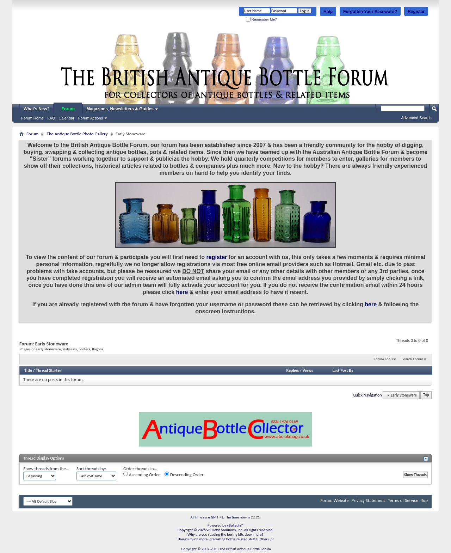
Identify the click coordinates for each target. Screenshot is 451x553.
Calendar (66, 118)
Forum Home (32, 118)
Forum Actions (90, 118)
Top (426, 395)
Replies (292, 370)
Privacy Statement (368, 500)
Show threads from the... (46, 468)
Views (308, 370)
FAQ (51, 118)
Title (28, 370)
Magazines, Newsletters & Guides (120, 108)
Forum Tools (383, 359)
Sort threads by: (91, 468)
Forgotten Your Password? (370, 11)
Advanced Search (416, 118)
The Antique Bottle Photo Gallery (77, 133)
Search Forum (413, 359)
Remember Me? (261, 19)
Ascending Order (141, 474)
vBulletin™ (235, 525)
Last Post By (343, 370)
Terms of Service (403, 500)
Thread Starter (48, 370)
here (182, 292)
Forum (68, 108)
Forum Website (334, 500)
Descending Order (184, 474)
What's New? (37, 108)
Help (328, 11)
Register (416, 11)
